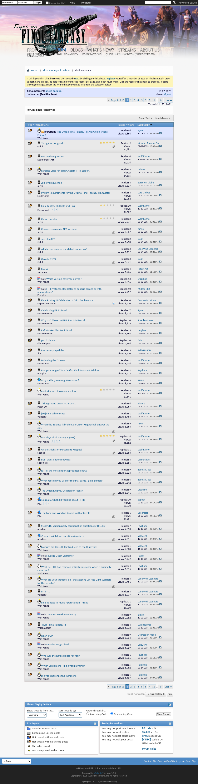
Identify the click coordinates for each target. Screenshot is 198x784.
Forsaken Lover (45, 313)
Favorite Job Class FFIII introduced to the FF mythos (69, 546)
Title (30, 124)
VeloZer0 (42, 416)
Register (86, 2)
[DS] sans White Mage (53, 413)
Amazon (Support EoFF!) (139, 54)
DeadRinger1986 (46, 159)
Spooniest (43, 462)
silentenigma (44, 343)
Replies (121, 124)
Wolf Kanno (43, 138)
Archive (186, 761)
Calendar (55, 54)
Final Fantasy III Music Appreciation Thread (64, 602)
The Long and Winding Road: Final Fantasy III (65, 512)
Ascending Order (97, 714)
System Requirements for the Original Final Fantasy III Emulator (75, 192)
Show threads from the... (40, 710)
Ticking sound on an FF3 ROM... (58, 403)
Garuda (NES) (48, 259)
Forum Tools (144, 118)
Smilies (146, 732)
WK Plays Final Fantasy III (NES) (58, 437)
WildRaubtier (44, 627)
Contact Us (150, 761)
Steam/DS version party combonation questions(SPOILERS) (73, 525)
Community (71, 54)
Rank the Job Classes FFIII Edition (59, 391)
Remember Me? (56, 3)
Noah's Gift (47, 635)
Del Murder (33, 94)
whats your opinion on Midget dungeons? (64, 249)
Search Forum (161, 118)
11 (153, 100)
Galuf (40, 146)
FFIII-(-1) (45, 591)
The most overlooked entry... (62, 614)
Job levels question (51, 182)
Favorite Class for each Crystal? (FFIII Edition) (65, 170)
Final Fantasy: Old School (56, 70)
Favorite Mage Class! (57, 644)
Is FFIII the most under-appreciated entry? (64, 470)
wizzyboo (42, 272)
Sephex (41, 452)
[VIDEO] (146, 739)
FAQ (45, 54)
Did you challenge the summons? (59, 675)
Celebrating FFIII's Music (54, 310)
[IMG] (145, 735)
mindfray (42, 529)
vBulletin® (98, 773)
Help (72, 2)
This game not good (52, 143)
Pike (40, 504)
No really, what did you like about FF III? (63, 499)
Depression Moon (46, 303)
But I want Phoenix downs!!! (57, 459)
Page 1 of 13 (117, 100)
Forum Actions (91, 54)
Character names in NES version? (59, 229)
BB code (146, 728)
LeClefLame (43, 195)
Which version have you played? (63, 278)
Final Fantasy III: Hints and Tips (58, 205)
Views (131, 124)
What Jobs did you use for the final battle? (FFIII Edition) (72, 480)
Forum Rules (149, 748)
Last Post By (145, 124)
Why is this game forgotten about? (60, 380)
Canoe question (49, 219)
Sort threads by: (67, 710)
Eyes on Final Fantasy (169, 761)
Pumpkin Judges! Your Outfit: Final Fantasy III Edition (70, 370)
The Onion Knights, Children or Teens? (62, 490)
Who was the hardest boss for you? (60, 655)
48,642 (167, 94)
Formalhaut (43, 210)
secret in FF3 (48, 239)
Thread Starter (41, 124)
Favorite (45, 269)
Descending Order (122, 714)
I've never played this (52, 350)
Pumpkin (42, 295)
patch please (48, 340)
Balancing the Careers (53, 360)
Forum (58, 50)
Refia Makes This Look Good (56, 330)
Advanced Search (188, 2)
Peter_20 (42, 406)
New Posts (33, 54)
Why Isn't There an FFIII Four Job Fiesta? (63, 320)
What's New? (100, 50)
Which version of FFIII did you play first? (63, 665)
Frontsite (37, 50)
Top (170, 694)
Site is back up (53, 91)
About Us (149, 50)
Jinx (39, 353)
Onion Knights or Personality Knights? (61, 449)
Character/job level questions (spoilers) (62, 536)
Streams (127, 50)
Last (168, 100)
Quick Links (112, 54)
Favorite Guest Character (59, 555)
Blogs (76, 50)
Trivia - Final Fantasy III (53, 624)
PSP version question (52, 156)
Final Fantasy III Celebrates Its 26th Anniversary (67, 300)
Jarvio (40, 185)
